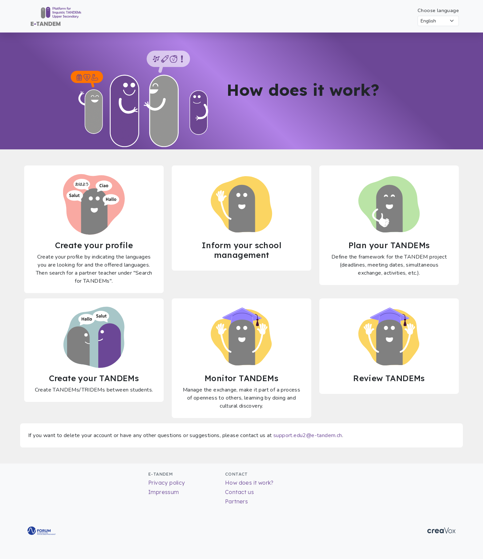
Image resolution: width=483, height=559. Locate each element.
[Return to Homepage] (52, 15)
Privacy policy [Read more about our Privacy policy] (166, 482)
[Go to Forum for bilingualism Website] (42, 530)
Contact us (239, 492)
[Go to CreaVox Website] (441, 530)
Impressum (163, 492)
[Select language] (438, 21)
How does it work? (249, 482)
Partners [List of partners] (236, 501)
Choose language (438, 10)
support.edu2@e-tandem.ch (307, 435)
